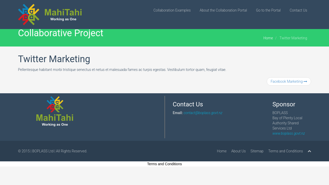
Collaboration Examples (172, 10)
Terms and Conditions (285, 151)
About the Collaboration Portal (223, 10)
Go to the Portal (268, 10)
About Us (238, 151)
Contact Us (298, 10)
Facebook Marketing (289, 81)
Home (268, 38)
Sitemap (257, 151)
